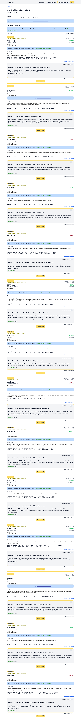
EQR (8, 431)
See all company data (69, 61)
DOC (8, 382)
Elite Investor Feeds (51, 2)
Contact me (41, 2)
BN (8, 41)
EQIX (9, 90)
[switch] (66, 33)
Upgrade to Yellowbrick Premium (40, 21)
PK (8, 676)
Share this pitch (40, 81)
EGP (8, 285)
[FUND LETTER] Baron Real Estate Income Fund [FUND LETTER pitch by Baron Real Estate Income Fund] (16, 38)
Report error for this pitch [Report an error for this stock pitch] (69, 78)
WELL (9, 481)
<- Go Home (9, 6)
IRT (8, 139)
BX (8, 578)
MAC (9, 627)
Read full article (11, 125)
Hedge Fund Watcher (63, 2)
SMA (9, 235)
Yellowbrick (10, 2)
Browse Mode (71, 33)
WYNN (9, 529)
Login (72, 2)
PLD (8, 187)
